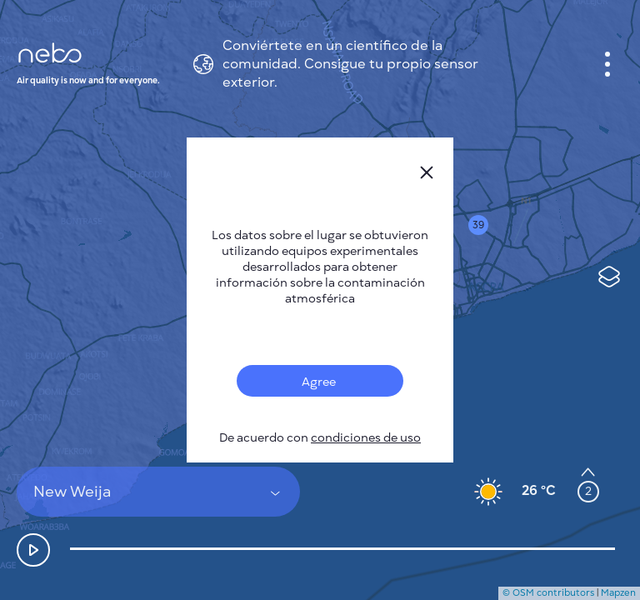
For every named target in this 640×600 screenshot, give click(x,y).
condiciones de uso (366, 438)
